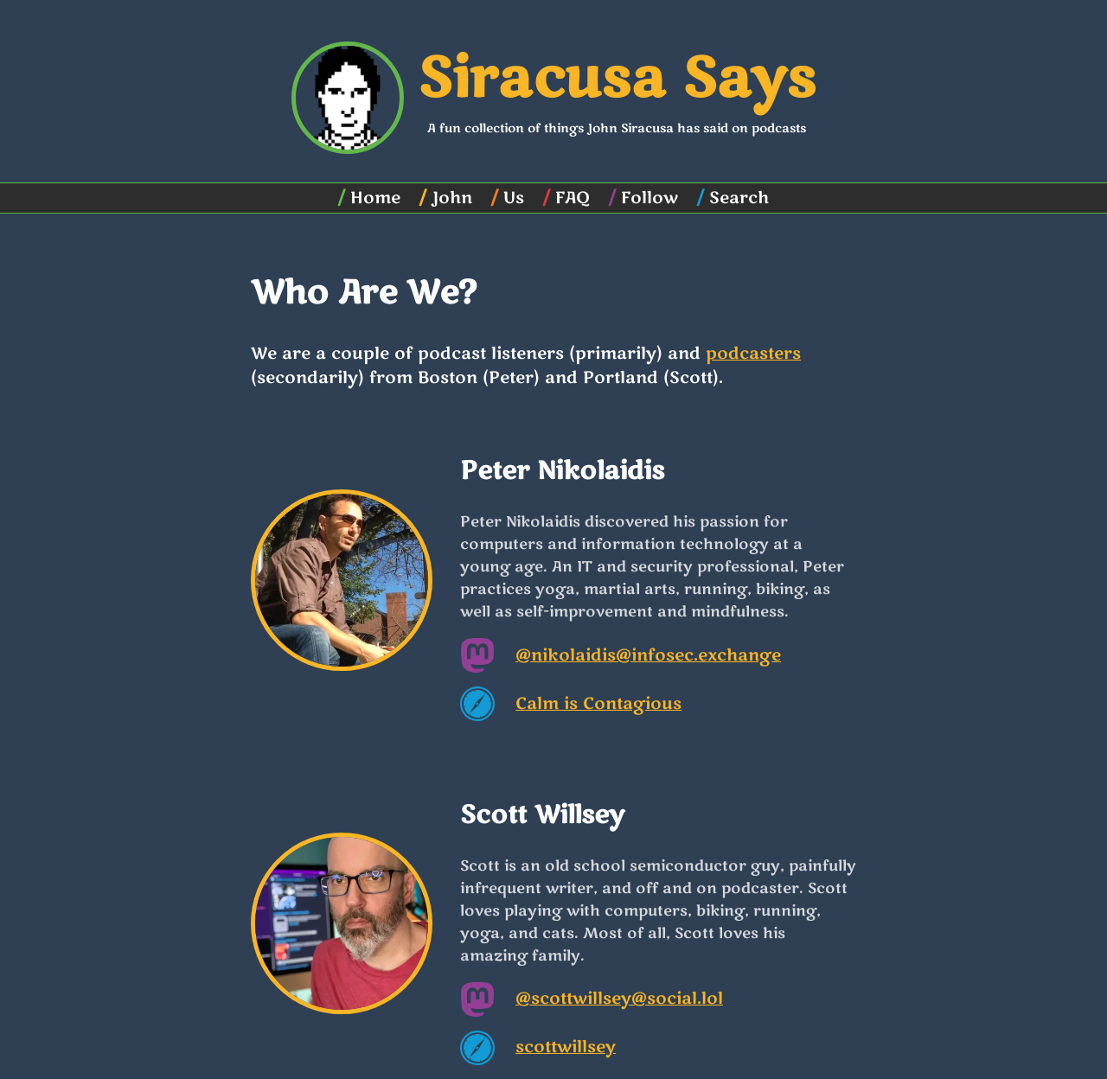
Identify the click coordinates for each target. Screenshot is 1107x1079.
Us (513, 198)
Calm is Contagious (598, 704)
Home (375, 198)
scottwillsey (565, 1047)
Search (739, 198)
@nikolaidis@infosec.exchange (648, 655)
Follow (649, 198)
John (452, 198)
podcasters (753, 353)
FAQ (572, 198)
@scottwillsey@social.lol (619, 998)
